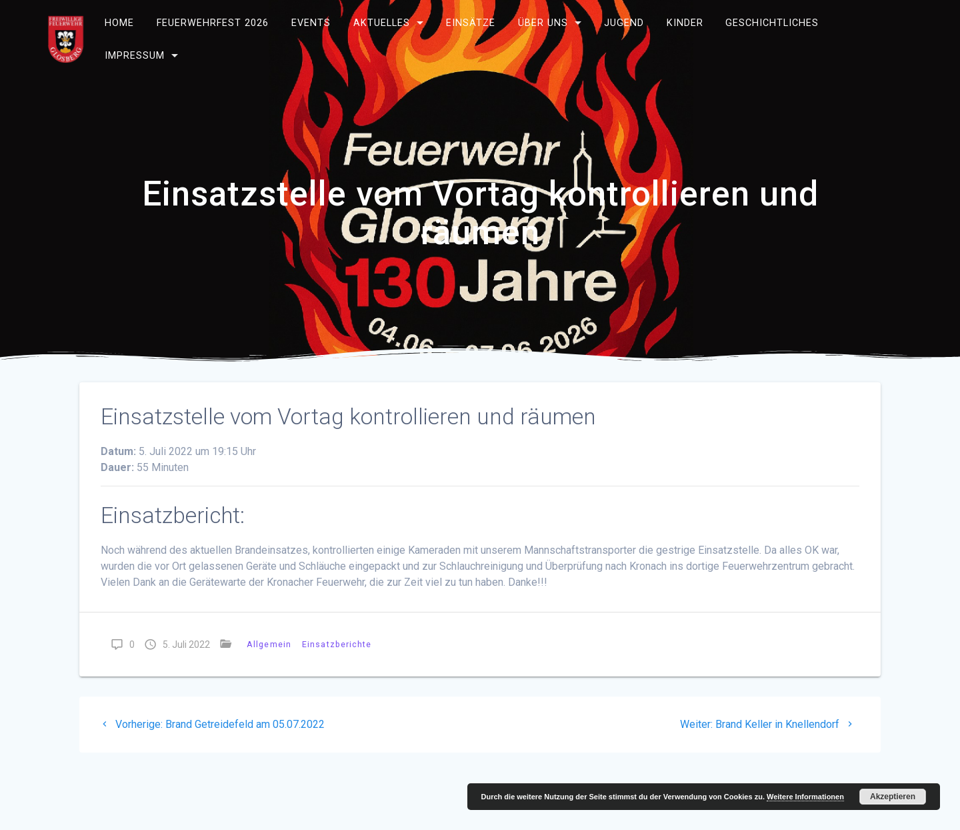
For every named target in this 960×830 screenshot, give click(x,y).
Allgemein (269, 644)
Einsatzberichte (337, 644)
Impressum (135, 55)
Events (311, 23)
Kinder (684, 23)
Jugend (624, 23)
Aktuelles (381, 23)
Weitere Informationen (805, 797)
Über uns (543, 23)
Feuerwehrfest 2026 (213, 23)
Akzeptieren (892, 796)
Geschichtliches (772, 23)
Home (119, 23)
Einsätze (470, 23)
